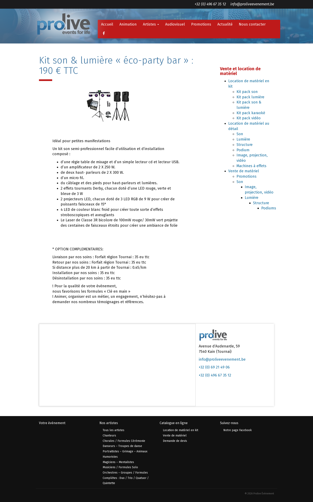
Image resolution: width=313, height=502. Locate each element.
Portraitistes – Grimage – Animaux (125, 451)
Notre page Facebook (237, 430)
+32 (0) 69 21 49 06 (214, 367)
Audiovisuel (175, 24)
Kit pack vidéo (249, 118)
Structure (245, 144)
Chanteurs (109, 435)
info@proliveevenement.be (252, 4)
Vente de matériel (243, 171)
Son (240, 134)
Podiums (268, 208)
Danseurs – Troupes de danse (122, 446)
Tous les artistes (113, 430)
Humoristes (110, 457)
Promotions (201, 24)
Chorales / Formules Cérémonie (124, 441)
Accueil (107, 24)
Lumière (243, 139)
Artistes (151, 24)
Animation (128, 24)
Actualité (225, 24)
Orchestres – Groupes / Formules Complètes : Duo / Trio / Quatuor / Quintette (126, 478)
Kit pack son (247, 91)
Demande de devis (175, 441)
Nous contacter (252, 24)
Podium (243, 150)
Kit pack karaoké (251, 113)
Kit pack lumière (250, 97)
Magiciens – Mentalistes (118, 462)
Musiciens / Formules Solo (120, 467)
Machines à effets (251, 166)
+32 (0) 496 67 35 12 (210, 4)
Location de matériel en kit (180, 430)
